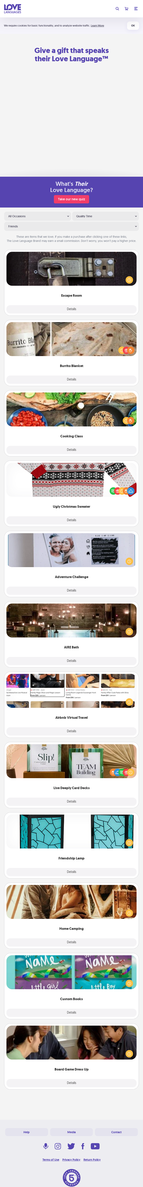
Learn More (97, 25)
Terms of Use (50, 1160)
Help (26, 1132)
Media (71, 1132)
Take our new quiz (71, 199)
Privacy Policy (71, 1160)
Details (71, 309)
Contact (116, 1132)
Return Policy (92, 1160)
